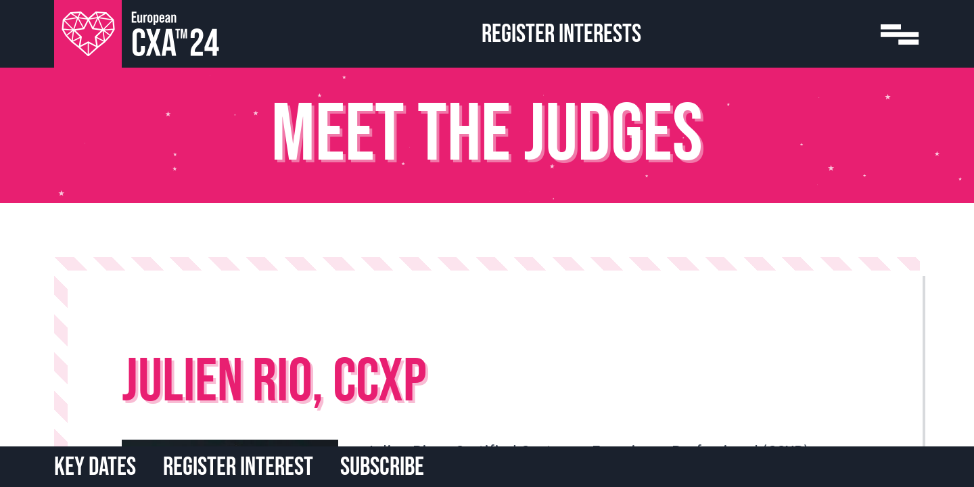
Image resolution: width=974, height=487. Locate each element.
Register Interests (561, 34)
